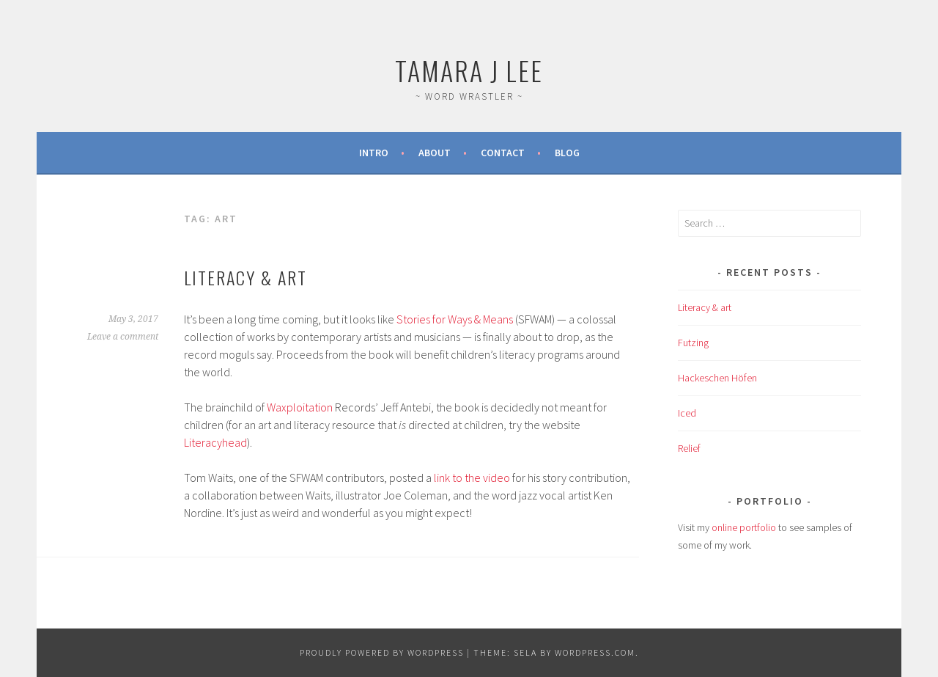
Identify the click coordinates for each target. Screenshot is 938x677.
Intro (373, 152)
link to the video (472, 477)
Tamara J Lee (469, 70)
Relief (689, 448)
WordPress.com (595, 652)
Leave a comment (122, 337)
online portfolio (745, 527)
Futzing (693, 342)
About (434, 152)
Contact (503, 152)
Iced (687, 413)
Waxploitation (300, 407)
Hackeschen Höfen (717, 377)
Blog (567, 152)
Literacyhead (215, 442)
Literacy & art (245, 277)
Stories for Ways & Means (454, 319)
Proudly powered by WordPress (382, 652)
